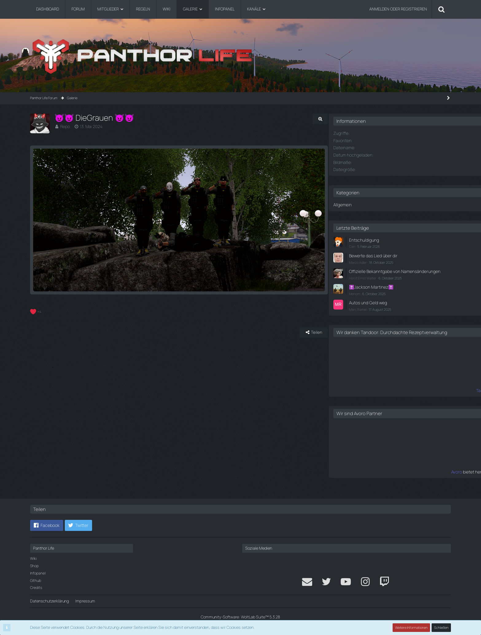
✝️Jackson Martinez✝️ (387, 288)
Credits (36, 587)
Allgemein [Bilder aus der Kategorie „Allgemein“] (359, 203)
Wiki (33, 558)
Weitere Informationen (411, 627)
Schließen (441, 627)
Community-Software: (240, 617)
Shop (34, 565)
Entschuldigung (380, 238)
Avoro (362, 477)
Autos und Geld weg (384, 303)
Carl (370, 244)
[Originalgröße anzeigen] (326, 119)
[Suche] (441, 9)
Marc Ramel (375, 309)
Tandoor (359, 396)
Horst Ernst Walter (380, 280)
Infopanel (37, 573)
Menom (372, 295)
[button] (46, 525)
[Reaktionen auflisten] (36, 314)
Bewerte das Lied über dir (389, 253)
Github (35, 580)
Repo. (65, 126)
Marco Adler (376, 259)
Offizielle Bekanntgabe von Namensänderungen (390, 271)
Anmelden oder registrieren (398, 9)
